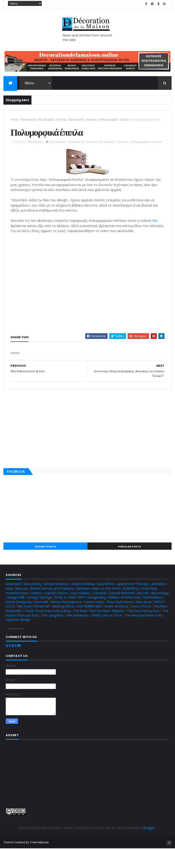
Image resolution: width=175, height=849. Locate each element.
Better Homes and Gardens (52, 589)
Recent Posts (45, 547)
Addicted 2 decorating (23, 584)
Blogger (149, 828)
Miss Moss (144, 602)
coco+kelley (80, 593)
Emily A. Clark (65, 598)
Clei (154, 221)
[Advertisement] (87, 427)
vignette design (18, 620)
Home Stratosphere (66, 602)
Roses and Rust (117, 606)
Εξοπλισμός (28, 120)
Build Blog (131, 589)
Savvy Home (141, 606)
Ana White (106, 584)
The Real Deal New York (143, 615)
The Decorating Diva (143, 611)
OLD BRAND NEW (89, 606)
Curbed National (121, 593)
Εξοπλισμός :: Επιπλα (52, 120)
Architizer (158, 584)
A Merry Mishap (83, 584)
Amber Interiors (56, 584)
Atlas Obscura (17, 589)
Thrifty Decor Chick (106, 615)
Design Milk (16, 598)
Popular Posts (129, 547)
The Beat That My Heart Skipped (98, 611)
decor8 (142, 593)
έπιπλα (124, 120)
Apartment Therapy (133, 584)
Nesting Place (63, 606)
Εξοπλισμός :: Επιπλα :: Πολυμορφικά (93, 120)
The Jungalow (51, 615)
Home (14, 120)
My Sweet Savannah (34, 606)
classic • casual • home (49, 593)
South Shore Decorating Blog (47, 611)
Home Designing (19, 602)
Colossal (99, 593)
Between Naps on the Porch (99, 589)
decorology (160, 593)
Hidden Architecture (125, 598)
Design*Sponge (40, 598)
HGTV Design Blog (92, 598)
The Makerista (77, 615)
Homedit (41, 602)
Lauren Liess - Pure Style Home (109, 602)
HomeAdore (152, 598)
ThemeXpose (39, 843)
